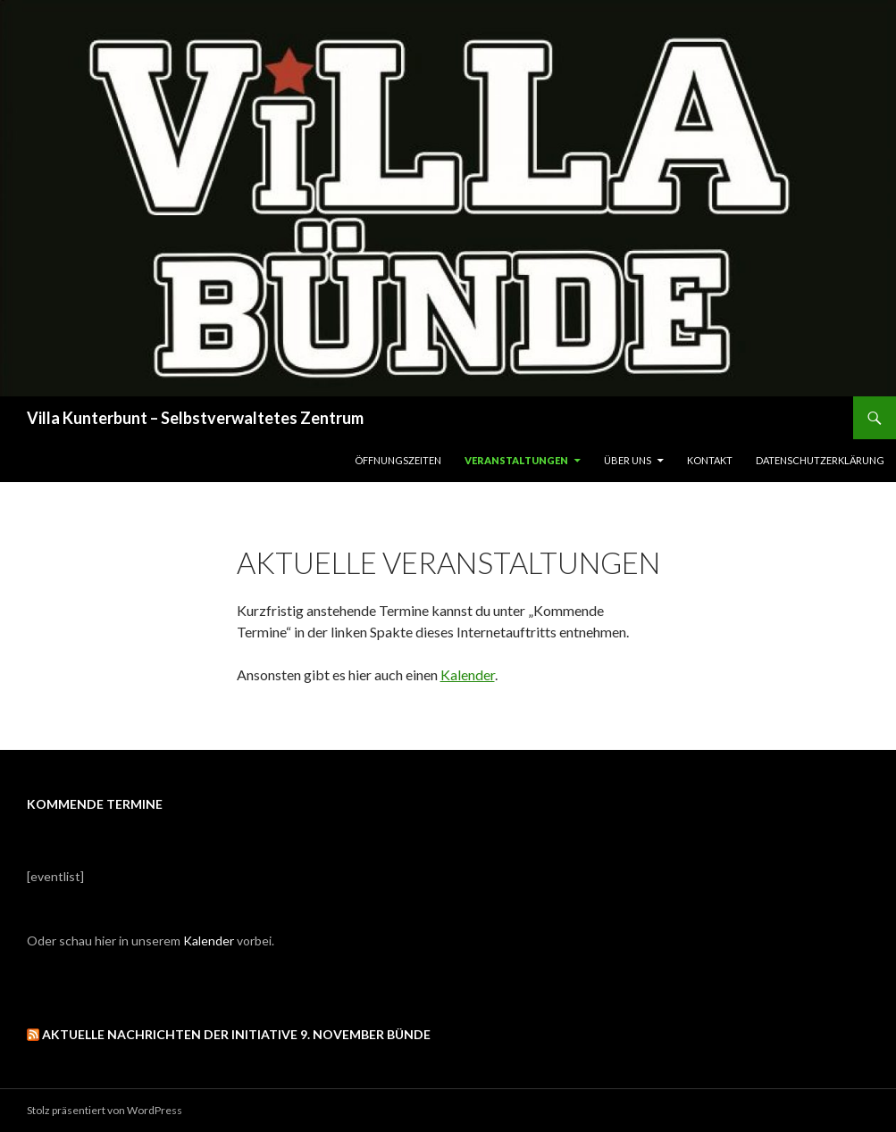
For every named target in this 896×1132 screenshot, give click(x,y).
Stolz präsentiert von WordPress (104, 1110)
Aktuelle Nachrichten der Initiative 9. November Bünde (236, 1034)
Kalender (467, 674)
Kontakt (710, 460)
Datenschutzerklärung (820, 460)
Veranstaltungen (516, 460)
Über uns (627, 460)
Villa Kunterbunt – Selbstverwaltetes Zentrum (195, 418)
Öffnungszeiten (398, 460)
